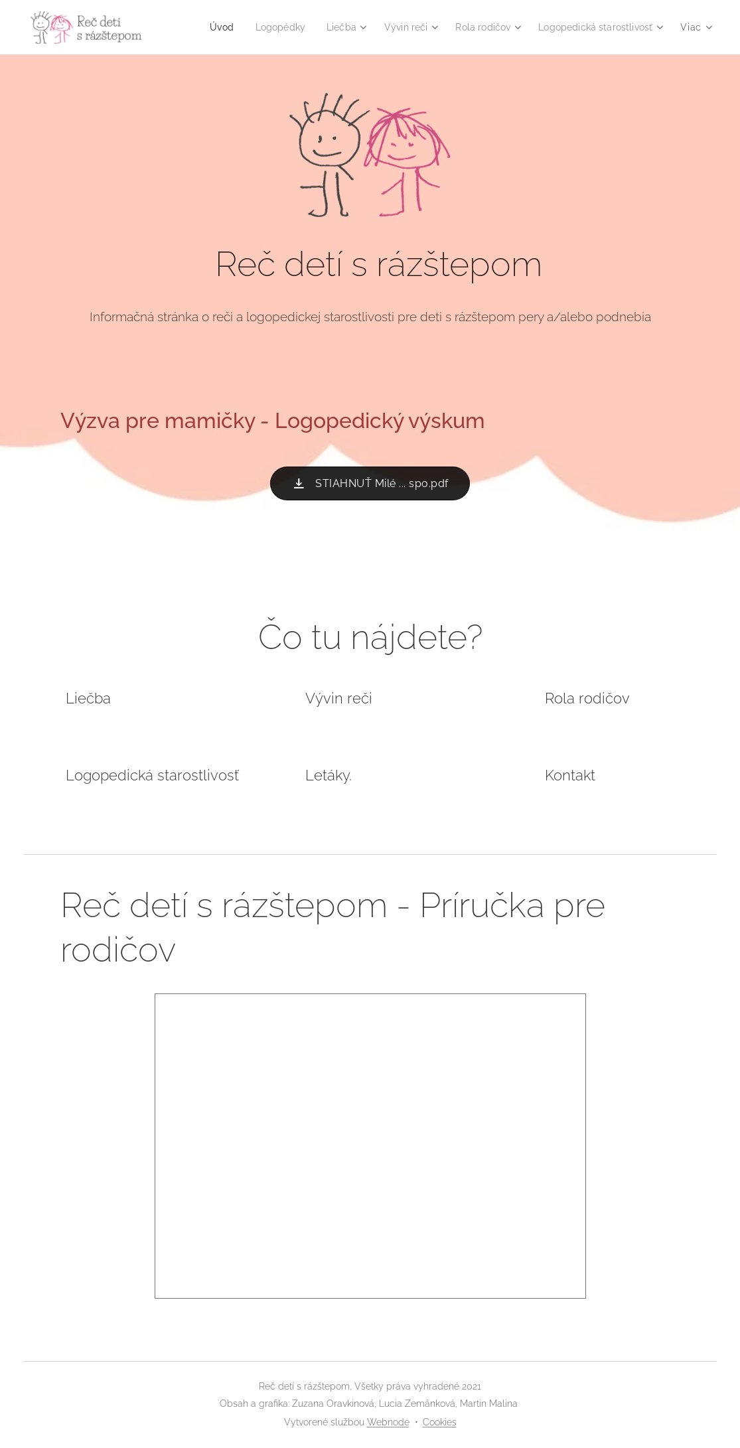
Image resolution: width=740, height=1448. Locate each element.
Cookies (440, 1422)
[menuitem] (353, 27)
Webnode (388, 1422)
